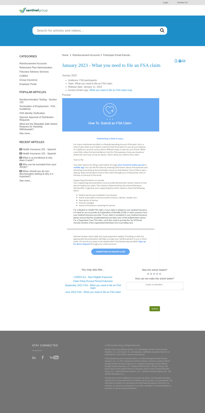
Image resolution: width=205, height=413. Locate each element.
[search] (94, 30)
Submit (154, 309)
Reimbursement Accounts (33, 63)
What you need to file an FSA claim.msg (110, 90)
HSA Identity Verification (32, 113)
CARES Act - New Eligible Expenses (93, 277)
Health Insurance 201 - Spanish (37, 149)
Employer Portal (28, 84)
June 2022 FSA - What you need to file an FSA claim (93, 292)
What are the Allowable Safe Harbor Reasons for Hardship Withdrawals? (38, 126)
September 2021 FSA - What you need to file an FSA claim (93, 286)
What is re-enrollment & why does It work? (36, 159)
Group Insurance (28, 80)
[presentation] (154, 299)
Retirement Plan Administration (35, 67)
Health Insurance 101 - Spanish (37, 153)
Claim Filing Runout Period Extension (93, 281)
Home (65, 55)
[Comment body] (154, 286)
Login (165, 2)
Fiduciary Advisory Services (34, 71)
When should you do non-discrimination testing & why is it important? (36, 174)
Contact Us (182, 2)
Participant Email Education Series (121, 55)
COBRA (23, 76)
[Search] (162, 30)
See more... (25, 133)
